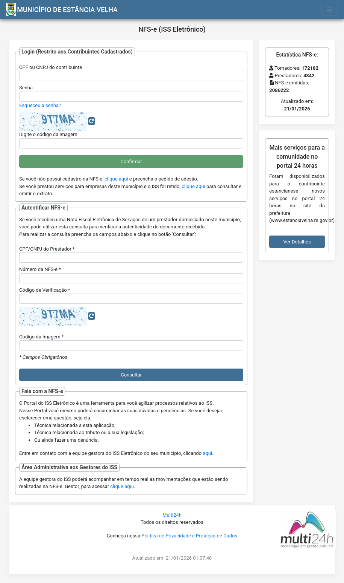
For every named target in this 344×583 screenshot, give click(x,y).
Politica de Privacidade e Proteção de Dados (189, 536)
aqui (207, 453)
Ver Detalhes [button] (297, 242)
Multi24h (172, 515)
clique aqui (116, 179)
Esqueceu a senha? (40, 105)
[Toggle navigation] (329, 9)
